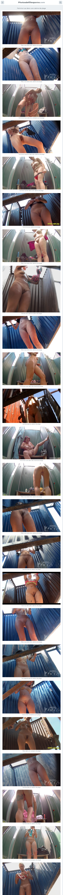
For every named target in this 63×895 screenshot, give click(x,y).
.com (31, 2)
